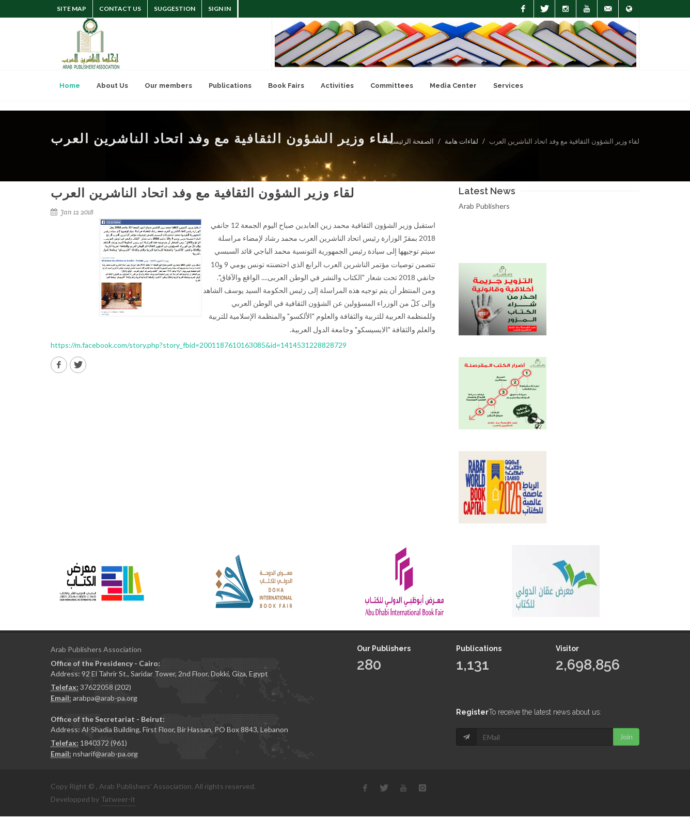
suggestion (174, 8)
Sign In (219, 8)
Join (626, 714)
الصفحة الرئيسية (410, 141)
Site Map (71, 8)
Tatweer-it (118, 799)
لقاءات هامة (461, 141)
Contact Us (120, 8)
